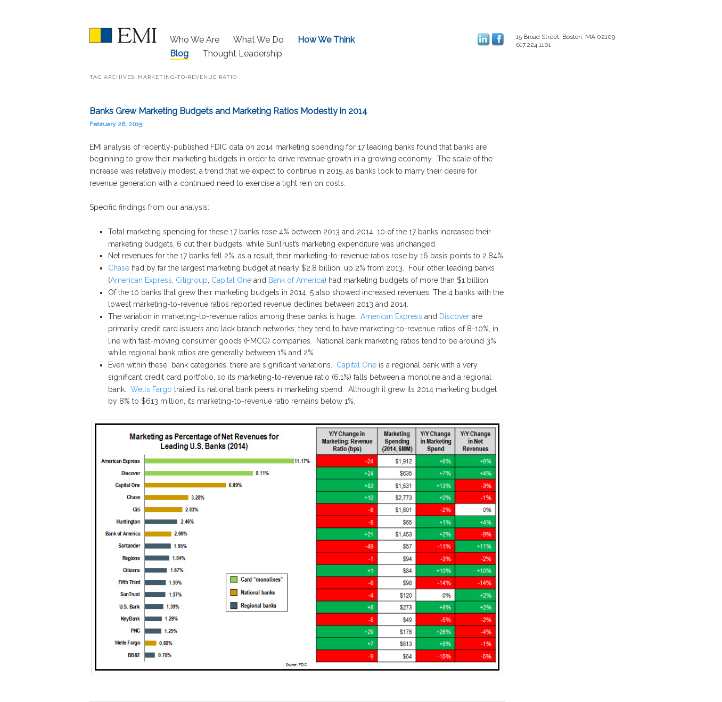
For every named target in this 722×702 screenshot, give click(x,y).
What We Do (258, 40)
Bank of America (296, 280)
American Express (141, 280)
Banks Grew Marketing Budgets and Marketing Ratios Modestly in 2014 (228, 111)
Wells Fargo (151, 389)
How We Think (326, 40)
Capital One (231, 280)
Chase (120, 268)
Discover (454, 316)
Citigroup (192, 280)
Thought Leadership (242, 53)
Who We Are (194, 40)
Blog (179, 53)
